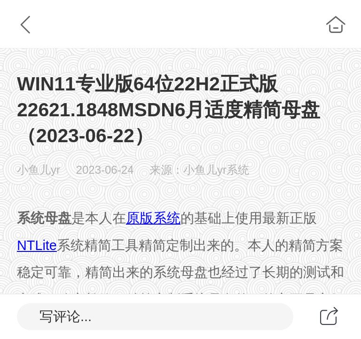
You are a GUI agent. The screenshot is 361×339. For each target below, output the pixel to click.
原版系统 (153, 218)
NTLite (37, 245)
